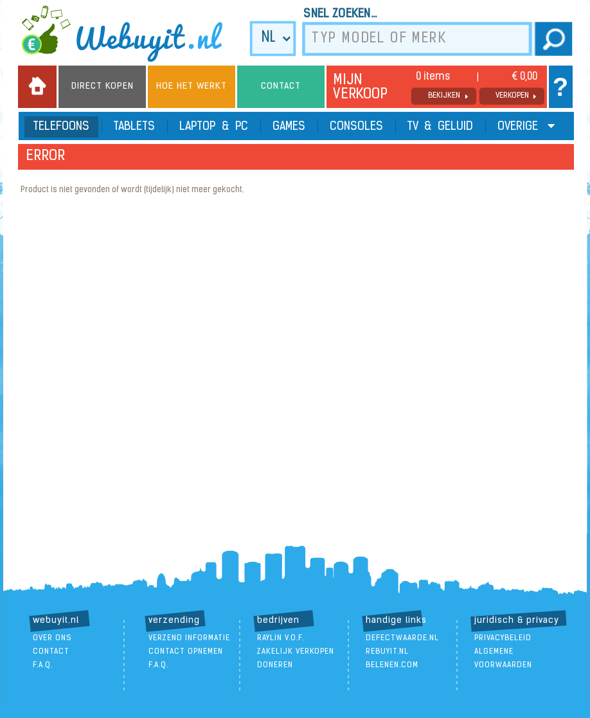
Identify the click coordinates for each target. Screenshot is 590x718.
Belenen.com (392, 665)
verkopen (512, 96)
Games (289, 127)
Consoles (356, 127)
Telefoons (61, 127)
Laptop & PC (214, 127)
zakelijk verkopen (295, 652)
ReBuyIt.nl (387, 652)
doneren (275, 665)
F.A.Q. (43, 665)
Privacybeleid (503, 638)
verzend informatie (189, 638)
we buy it (130, 33)
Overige (526, 126)
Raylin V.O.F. (280, 638)
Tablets (134, 127)
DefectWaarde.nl (402, 638)
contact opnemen (185, 652)
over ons (52, 638)
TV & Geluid (440, 127)
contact (51, 652)
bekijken (444, 96)
